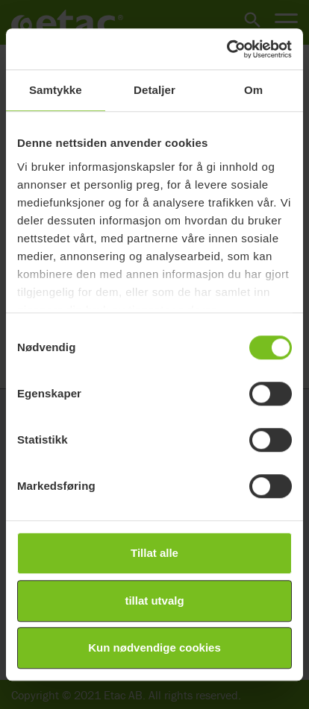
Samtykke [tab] (55, 89)
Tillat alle (154, 552)
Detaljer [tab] (154, 89)
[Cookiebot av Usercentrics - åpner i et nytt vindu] (226, 49)
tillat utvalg (154, 600)
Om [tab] (253, 89)
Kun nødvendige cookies (154, 647)
